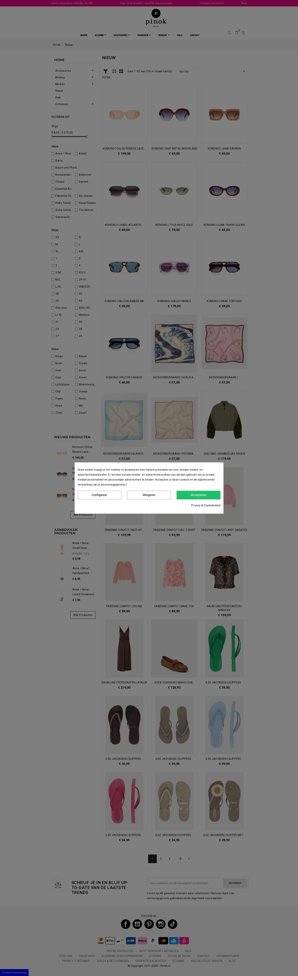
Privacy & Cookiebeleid (205, 505)
